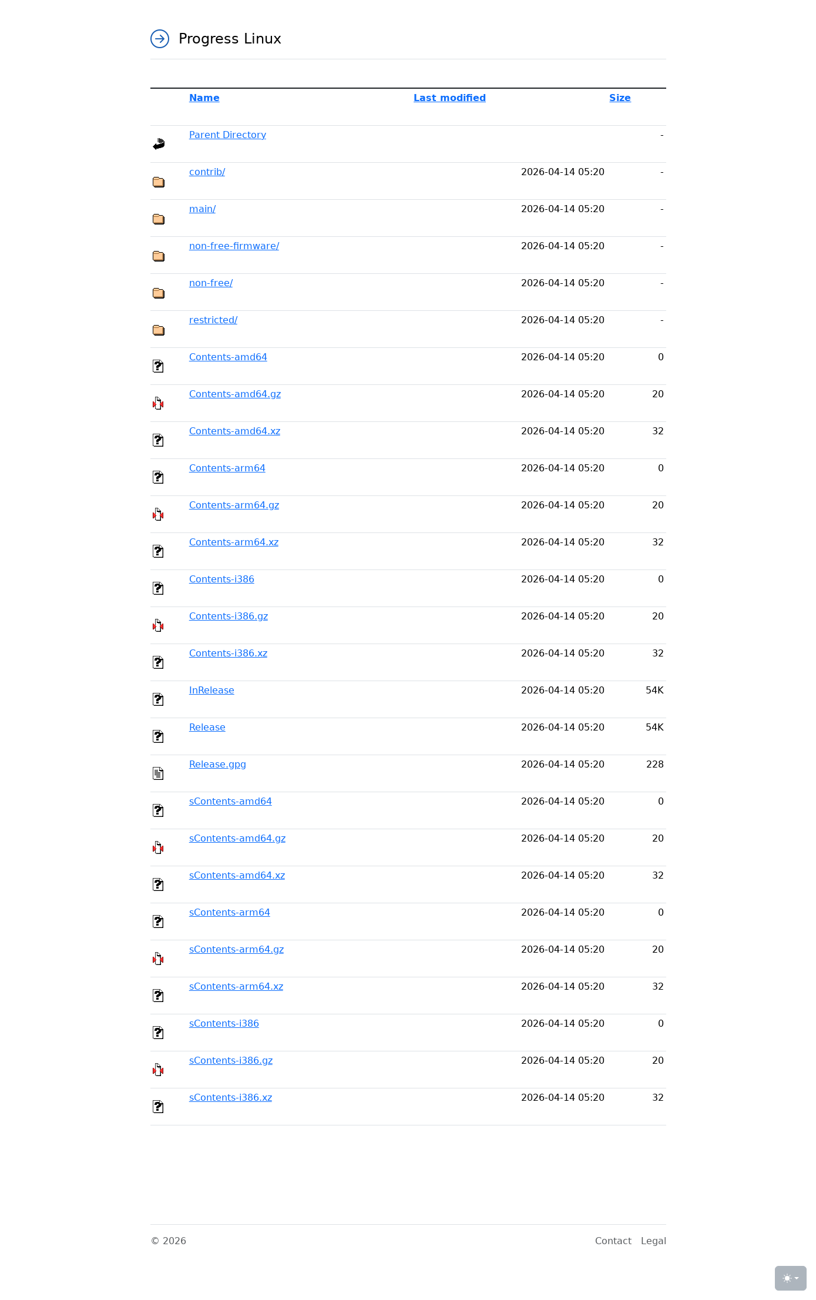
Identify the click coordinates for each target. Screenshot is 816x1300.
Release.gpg (217, 764)
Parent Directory (227, 134)
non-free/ (211, 283)
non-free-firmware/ (234, 246)
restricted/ (213, 320)
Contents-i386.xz (228, 653)
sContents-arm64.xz (236, 986)
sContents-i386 (224, 1023)
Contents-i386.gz (228, 616)
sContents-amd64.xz (237, 875)
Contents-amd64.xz (234, 431)
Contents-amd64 (228, 357)
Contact (613, 1241)
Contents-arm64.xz (233, 542)
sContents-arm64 (229, 912)
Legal (653, 1241)
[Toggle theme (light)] (791, 1278)
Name (204, 97)
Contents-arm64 (227, 468)
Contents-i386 (221, 579)
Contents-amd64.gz (235, 394)
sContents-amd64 (230, 801)
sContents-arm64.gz (236, 949)
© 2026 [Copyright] (168, 1241)
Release (207, 727)
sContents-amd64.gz (237, 838)
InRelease (211, 690)
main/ (202, 209)
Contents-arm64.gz (234, 505)
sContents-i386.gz (231, 1060)
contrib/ (207, 171)
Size (620, 97)
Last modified (450, 97)
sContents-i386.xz (230, 1097)
